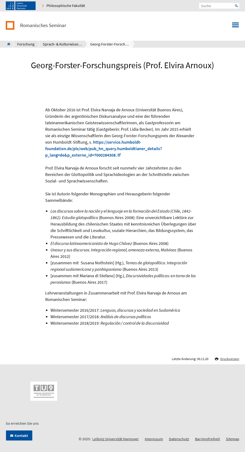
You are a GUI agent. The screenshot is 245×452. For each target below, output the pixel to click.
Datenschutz (179, 438)
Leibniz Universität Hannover (115, 438)
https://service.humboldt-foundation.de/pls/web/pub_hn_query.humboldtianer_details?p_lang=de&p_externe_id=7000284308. (103, 148)
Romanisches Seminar (43, 25)
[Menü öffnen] (235, 26)
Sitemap (232, 438)
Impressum (154, 438)
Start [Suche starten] (236, 6)
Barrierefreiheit (207, 438)
